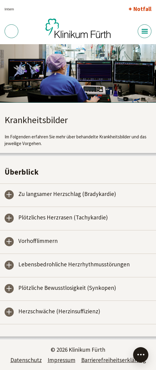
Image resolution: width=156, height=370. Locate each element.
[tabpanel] (78, 73)
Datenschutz (26, 360)
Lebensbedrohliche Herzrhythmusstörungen (74, 264)
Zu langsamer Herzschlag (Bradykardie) (67, 194)
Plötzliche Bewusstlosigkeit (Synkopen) (67, 288)
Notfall (142, 8)
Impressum (61, 360)
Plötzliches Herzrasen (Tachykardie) (63, 218)
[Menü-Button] (144, 31)
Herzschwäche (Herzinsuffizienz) (59, 311)
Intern (9, 9)
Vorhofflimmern (38, 241)
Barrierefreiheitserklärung (113, 360)
